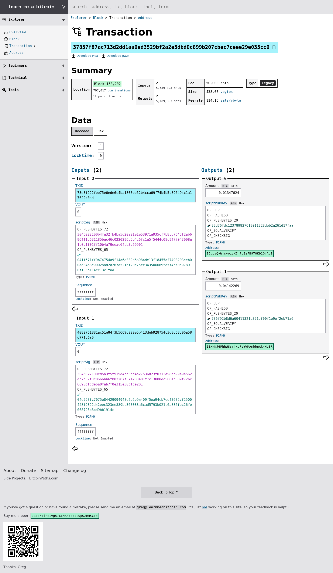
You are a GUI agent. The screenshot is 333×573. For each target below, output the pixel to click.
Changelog (74, 470)
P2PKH (90, 277)
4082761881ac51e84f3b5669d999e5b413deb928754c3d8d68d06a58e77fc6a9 (134, 335)
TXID (79, 186)
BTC (225, 186)
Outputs (212, 170)
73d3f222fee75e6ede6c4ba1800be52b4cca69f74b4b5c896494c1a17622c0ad (134, 195)
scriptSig (82, 222)
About (9, 470)
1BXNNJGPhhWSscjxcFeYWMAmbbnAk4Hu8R (239, 346)
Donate (28, 470)
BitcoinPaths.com (43, 478)
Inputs (80, 170)
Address (145, 18)
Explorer (79, 18)
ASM (96, 222)
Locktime (81, 155)
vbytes (226, 92)
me (204, 507)
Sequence (83, 285)
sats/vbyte (230, 100)
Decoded (82, 131)
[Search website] (200, 7)
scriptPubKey (216, 203)
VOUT (80, 205)
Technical (17, 78)
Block (98, 18)
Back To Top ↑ (166, 492)
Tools (13, 90)
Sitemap (50, 470)
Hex (101, 131)
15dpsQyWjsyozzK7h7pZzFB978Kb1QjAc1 (239, 253)
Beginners (17, 66)
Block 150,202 (107, 84)
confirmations (119, 90)
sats (234, 186)
